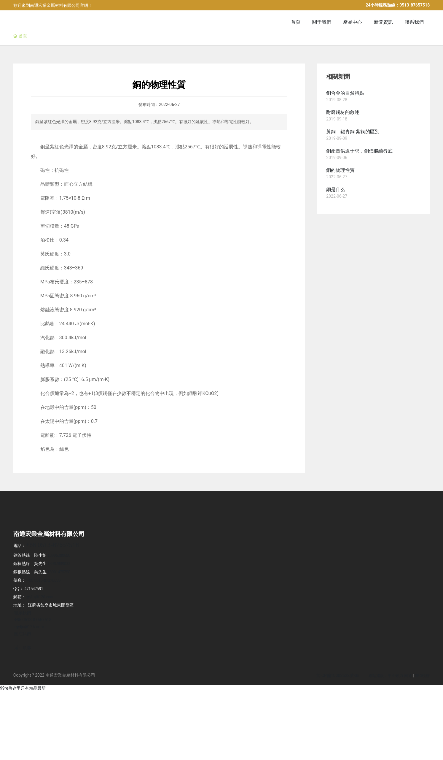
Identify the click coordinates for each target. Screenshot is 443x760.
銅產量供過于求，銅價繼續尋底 (359, 150)
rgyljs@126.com (39, 597)
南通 (408, 675)
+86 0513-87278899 (43, 580)
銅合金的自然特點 (345, 93)
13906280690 (58, 555)
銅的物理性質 (340, 170)
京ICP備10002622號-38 (337, 675)
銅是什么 (335, 189)
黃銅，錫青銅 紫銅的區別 (353, 131)
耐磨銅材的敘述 (342, 112)
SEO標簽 (422, 675)
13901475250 (58, 572)
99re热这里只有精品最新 (23, 688)
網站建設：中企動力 (386, 675)
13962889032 (58, 563)
